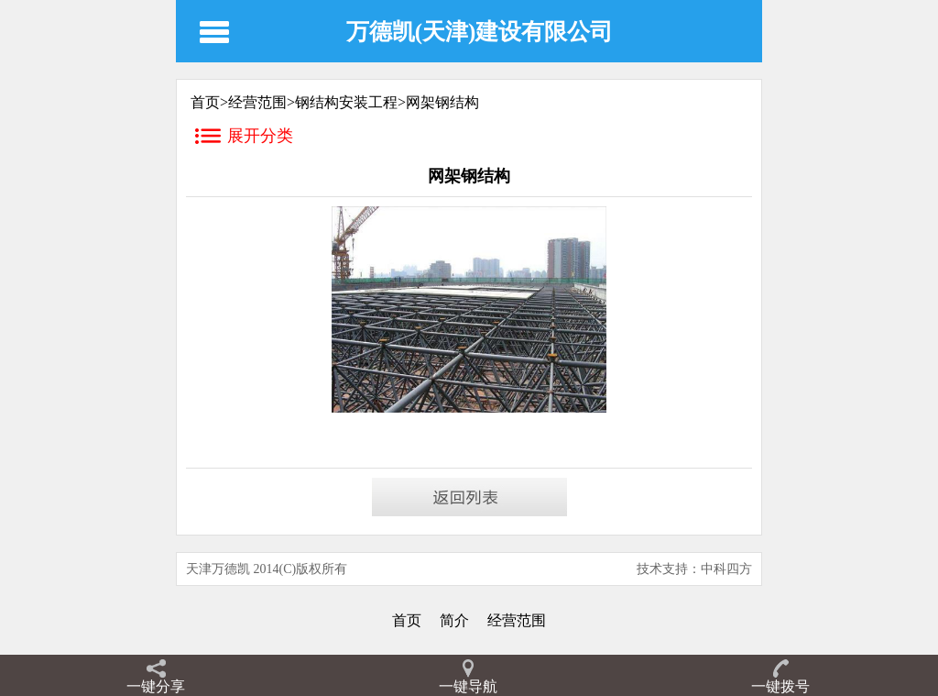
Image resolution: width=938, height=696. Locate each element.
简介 (454, 620)
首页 (406, 620)
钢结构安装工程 (346, 102)
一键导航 (468, 686)
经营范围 (257, 102)
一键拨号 (780, 686)
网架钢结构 (442, 102)
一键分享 (155, 686)
